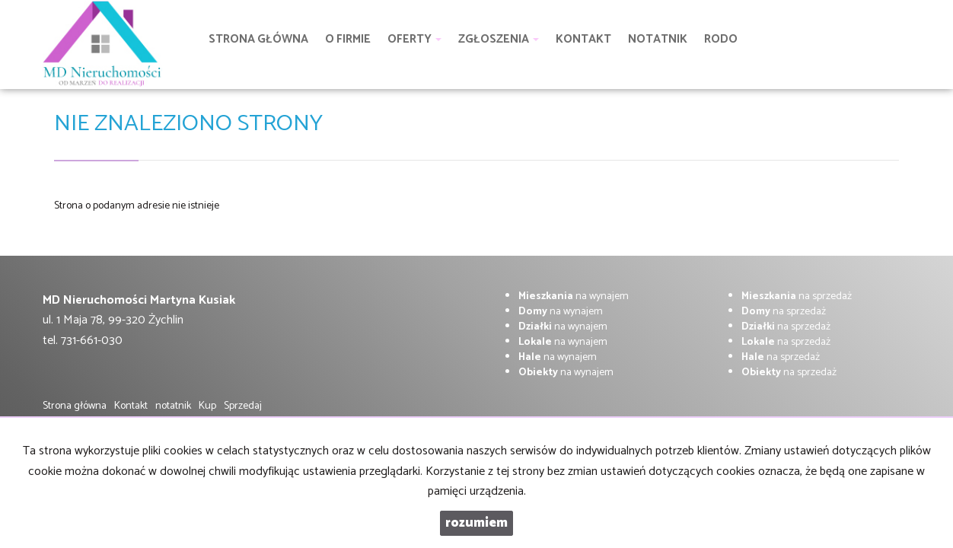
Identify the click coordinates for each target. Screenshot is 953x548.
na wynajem (573, 296)
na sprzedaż (796, 296)
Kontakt (131, 406)
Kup (207, 406)
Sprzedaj (243, 406)
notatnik (173, 406)
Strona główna (75, 406)
